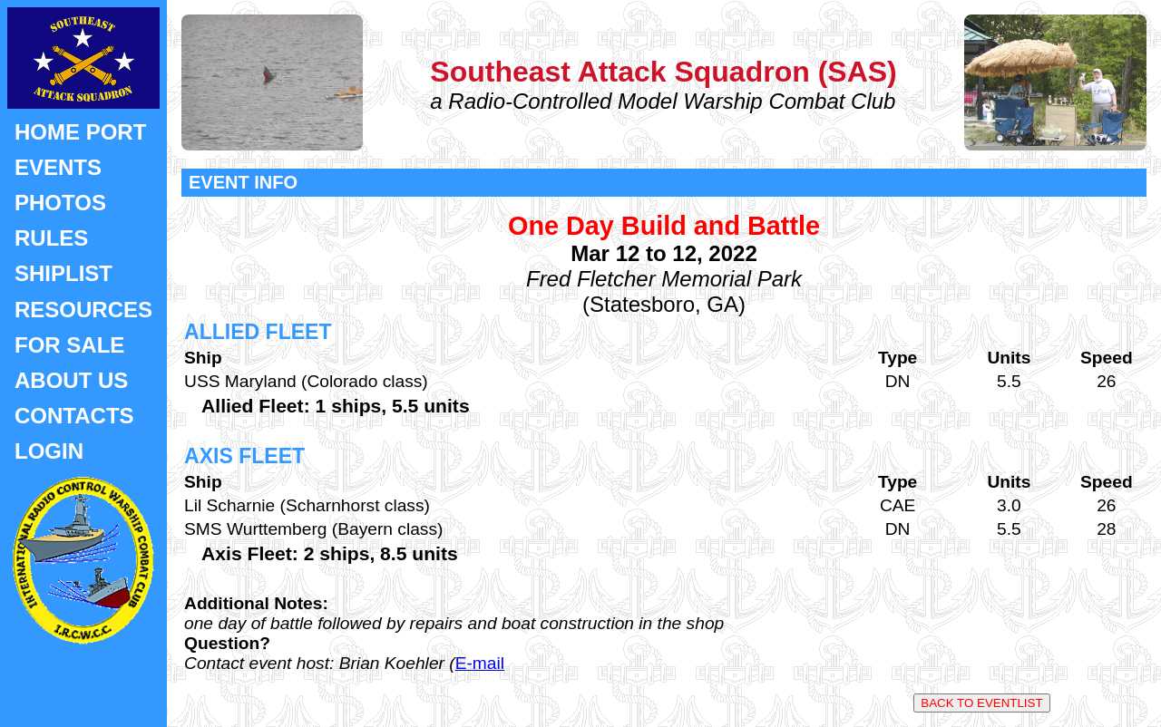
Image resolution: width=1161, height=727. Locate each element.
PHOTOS (60, 202)
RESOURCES (83, 309)
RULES (51, 238)
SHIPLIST (63, 273)
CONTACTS (74, 415)
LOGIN (49, 451)
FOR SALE (69, 345)
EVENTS (58, 167)
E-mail (479, 663)
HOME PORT (80, 132)
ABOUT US (71, 380)
